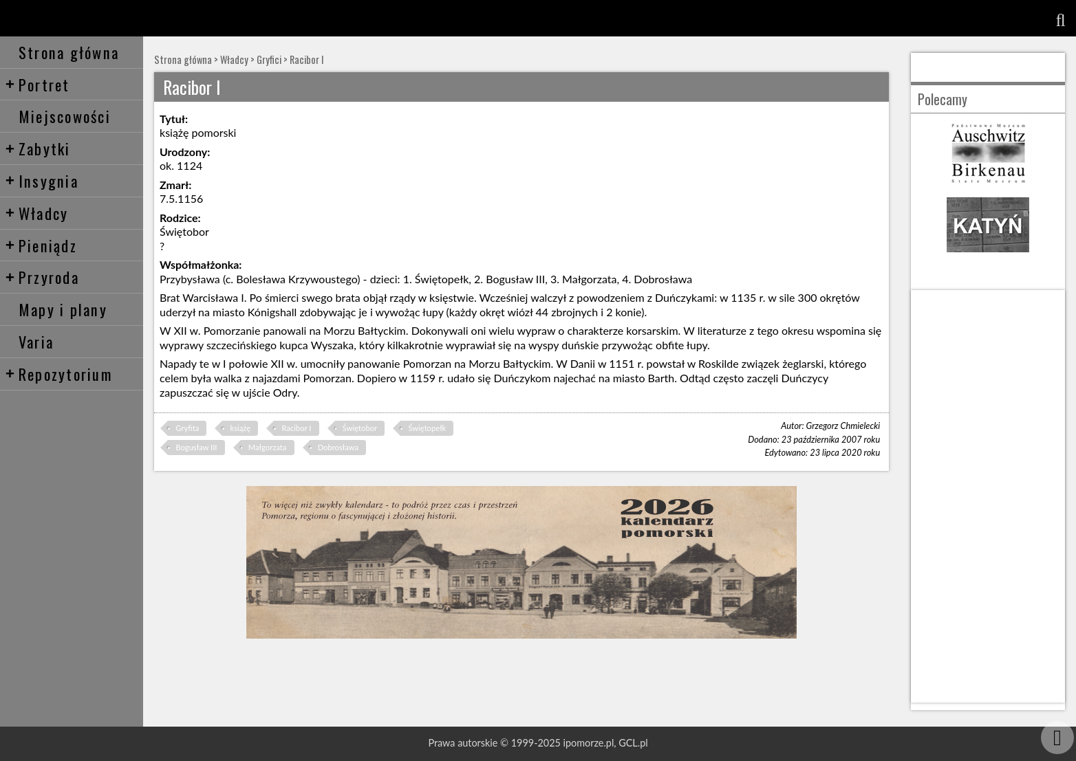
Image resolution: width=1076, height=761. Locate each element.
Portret (37, 84)
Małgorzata (267, 447)
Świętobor (360, 427)
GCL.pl (632, 743)
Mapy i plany (63, 309)
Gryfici (269, 59)
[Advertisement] (988, 496)
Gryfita (187, 427)
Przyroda (42, 276)
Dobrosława (338, 447)
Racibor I (307, 59)
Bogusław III (196, 447)
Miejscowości (65, 115)
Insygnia (41, 180)
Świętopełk (427, 427)
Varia (36, 341)
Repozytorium (59, 373)
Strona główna (69, 52)
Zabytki (38, 148)
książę (240, 427)
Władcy (37, 212)
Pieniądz (41, 245)
